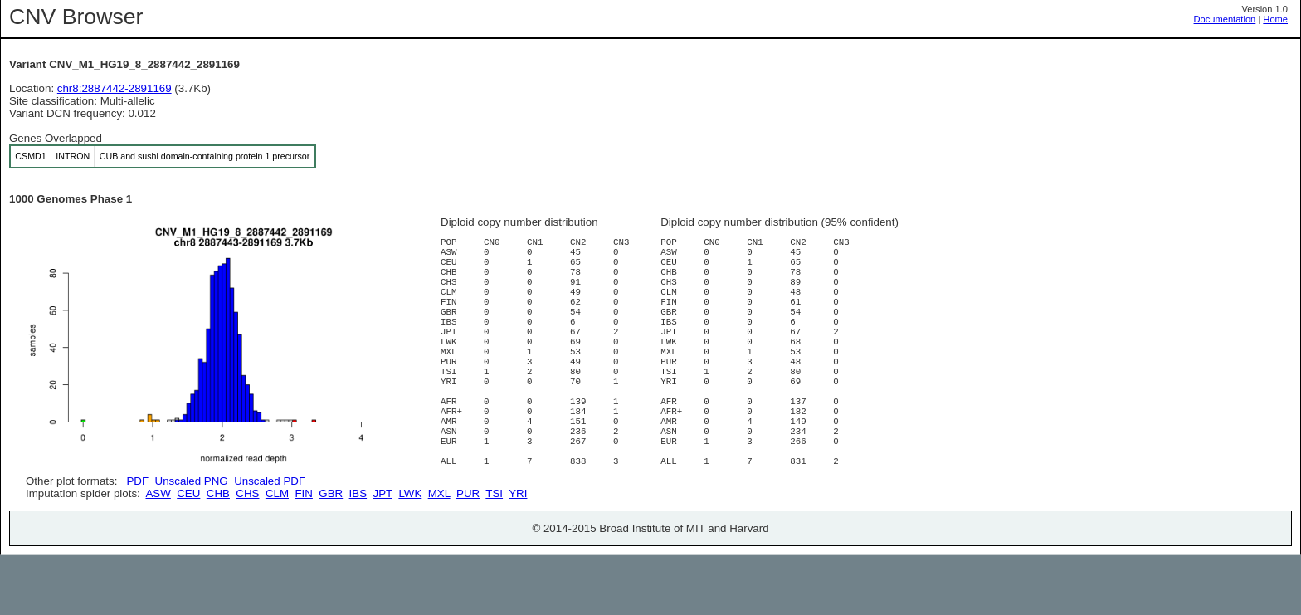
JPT (382, 553)
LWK (409, 553)
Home (1275, 19)
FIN (303, 553)
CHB (218, 553)
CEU (188, 553)
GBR (331, 553)
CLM (277, 553)
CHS (247, 553)
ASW (157, 553)
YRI (518, 553)
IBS (358, 553)
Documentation (1225, 19)
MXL (439, 553)
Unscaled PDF (269, 481)
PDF (137, 481)
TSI (494, 553)
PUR (468, 553)
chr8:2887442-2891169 (114, 88)
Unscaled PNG (191, 481)
